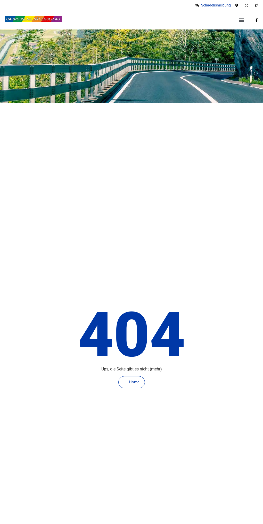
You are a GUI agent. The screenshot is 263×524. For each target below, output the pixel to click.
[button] (241, 20)
